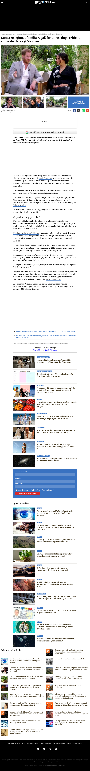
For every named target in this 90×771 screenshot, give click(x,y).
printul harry (43, 343)
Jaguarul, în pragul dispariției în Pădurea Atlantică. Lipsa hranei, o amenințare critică (26, 695)
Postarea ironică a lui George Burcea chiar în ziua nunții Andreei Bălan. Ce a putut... (56, 431)
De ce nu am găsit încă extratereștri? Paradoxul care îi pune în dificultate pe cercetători (69, 652)
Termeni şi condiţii (45, 743)
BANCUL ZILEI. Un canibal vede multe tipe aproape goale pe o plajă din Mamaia (55, 417)
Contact (68, 743)
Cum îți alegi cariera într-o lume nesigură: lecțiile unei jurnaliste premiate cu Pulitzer (70, 704)
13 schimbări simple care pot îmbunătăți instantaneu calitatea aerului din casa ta (54, 361)
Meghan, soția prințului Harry (26, 233)
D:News (8, 34)
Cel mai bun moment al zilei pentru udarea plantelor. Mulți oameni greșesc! (55, 555)
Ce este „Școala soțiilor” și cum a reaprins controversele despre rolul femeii (25, 704)
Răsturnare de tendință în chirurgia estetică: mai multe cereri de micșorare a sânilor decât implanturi (71, 696)
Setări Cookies (76, 743)
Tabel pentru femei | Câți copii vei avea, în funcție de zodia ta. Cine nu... (55, 375)
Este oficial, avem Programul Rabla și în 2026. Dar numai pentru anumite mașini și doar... (56, 597)
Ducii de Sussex (45, 178)
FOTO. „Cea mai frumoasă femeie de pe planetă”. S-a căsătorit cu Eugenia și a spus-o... (56, 445)
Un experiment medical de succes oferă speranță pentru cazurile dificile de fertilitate (71, 722)
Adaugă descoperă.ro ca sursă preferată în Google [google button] (45, 132)
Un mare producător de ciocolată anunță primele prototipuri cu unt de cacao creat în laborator (55, 527)
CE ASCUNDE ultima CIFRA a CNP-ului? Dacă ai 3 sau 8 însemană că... (56, 611)
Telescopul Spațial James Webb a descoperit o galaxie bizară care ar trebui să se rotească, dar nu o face (27, 714)
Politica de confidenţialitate (17, 743)
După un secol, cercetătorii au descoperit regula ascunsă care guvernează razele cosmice (25, 687)
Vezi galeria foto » (78, 102)
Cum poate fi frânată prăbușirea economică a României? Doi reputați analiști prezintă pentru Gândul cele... (56, 390)
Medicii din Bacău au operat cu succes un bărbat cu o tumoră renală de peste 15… (44, 332)
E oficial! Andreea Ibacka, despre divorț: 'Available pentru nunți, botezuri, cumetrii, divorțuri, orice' (55, 626)
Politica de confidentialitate (41, 490)
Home (3, 34)
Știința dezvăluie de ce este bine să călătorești (72, 685)
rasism (50, 343)
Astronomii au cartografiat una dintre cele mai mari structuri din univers (57, 459)
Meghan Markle (21, 343)
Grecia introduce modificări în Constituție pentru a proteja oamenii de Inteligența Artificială (55, 513)
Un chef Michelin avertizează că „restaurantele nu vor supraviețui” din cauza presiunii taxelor (45, 336)
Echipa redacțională (58, 743)
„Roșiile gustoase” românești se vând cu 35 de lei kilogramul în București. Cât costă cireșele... (56, 404)
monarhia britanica (32, 343)
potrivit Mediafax (53, 279)
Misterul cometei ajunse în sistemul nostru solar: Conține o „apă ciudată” (55, 640)
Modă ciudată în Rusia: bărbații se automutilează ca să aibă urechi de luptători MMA (55, 584)
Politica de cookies (32, 743)
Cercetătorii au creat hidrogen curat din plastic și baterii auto (24, 722)
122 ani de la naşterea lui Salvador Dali (69, 659)
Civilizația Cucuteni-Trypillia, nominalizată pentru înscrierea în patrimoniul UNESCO (55, 540)
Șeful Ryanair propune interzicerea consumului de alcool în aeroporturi (52, 569)
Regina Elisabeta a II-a (59, 343)
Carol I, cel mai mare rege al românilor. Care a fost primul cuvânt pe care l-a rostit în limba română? (27, 731)
